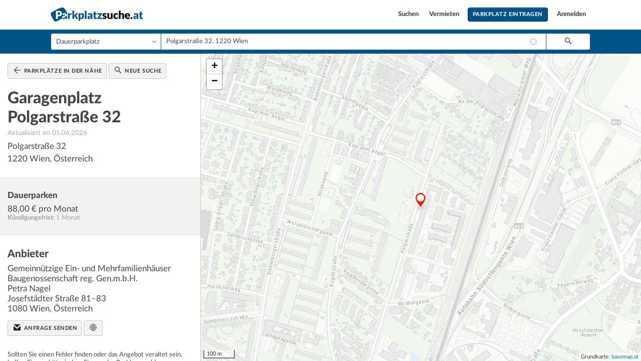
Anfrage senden (45, 327)
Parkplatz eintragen (508, 14)
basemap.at (624, 356)
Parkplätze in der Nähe (58, 70)
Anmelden (571, 14)
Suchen (409, 14)
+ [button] (214, 66)
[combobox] (353, 41)
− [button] (214, 81)
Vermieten (445, 14)
